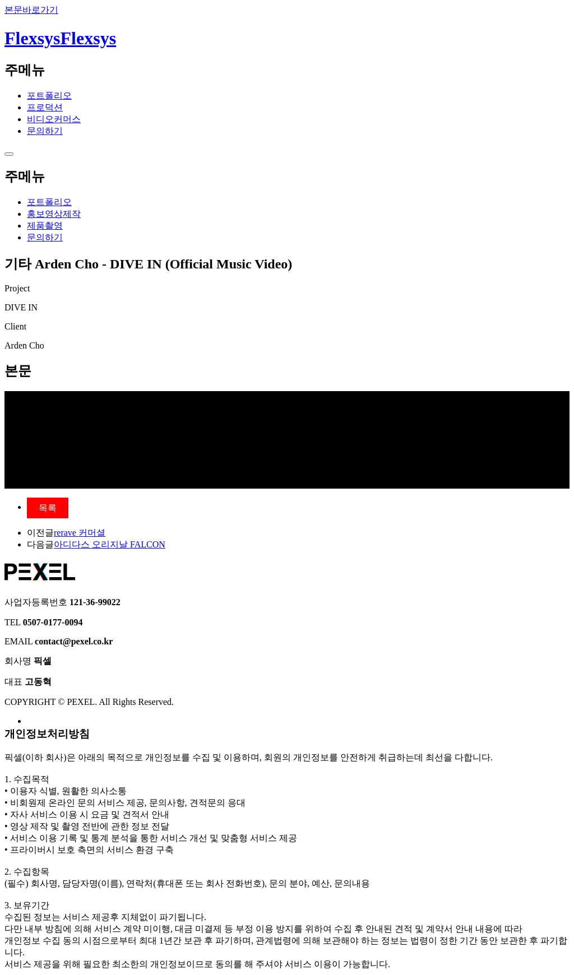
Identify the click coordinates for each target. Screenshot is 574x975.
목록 (48, 508)
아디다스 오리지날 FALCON (109, 544)
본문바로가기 (31, 10)
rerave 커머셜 (79, 532)
